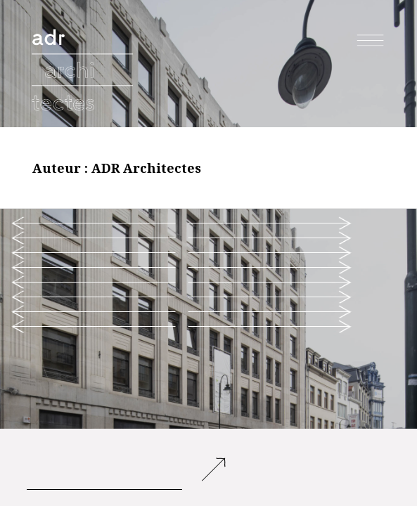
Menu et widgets (370, 55)
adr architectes (84, 31)
